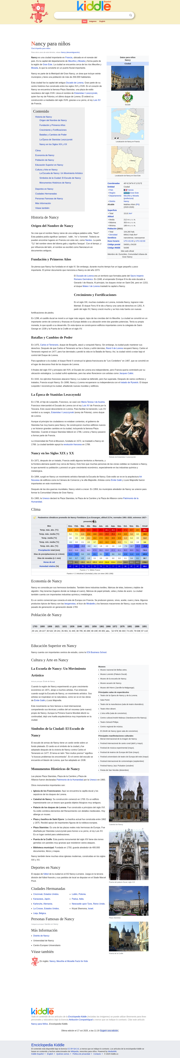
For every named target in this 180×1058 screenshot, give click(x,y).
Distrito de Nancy (41, 936)
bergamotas (70, 604)
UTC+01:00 (128, 241)
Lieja (35, 913)
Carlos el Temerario (49, 345)
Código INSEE (114, 248)
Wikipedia (75, 1051)
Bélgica (42, 913)
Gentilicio (112, 238)
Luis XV (97, 100)
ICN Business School (96, 652)
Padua (75, 899)
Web (84, 21)
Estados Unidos (51, 894)
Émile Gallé (116, 480)
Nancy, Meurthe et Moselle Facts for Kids (69, 961)
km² (130, 213)
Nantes (88, 240)
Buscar (130, 15)
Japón (47, 899)
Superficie (112, 210)
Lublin (74, 894)
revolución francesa (72, 444)
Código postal (114, 244)
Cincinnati (38, 894)
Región (112, 193)
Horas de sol (49, 562)
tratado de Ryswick (129, 382)
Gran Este (134, 193)
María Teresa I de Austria (93, 402)
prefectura (128, 198)
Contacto (97, 1054)
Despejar (125, 15)
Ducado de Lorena (75, 83)
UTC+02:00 (140, 241)
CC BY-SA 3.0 (73, 1049)
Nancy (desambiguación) (70, 52)
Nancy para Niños (39, 1024)
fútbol (46, 874)
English (102, 21)
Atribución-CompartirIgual (81, 1020)
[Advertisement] (90, 31)
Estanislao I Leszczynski (85, 93)
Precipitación (44, 550)
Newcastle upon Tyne (82, 904)
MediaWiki (112, 1051)
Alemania (47, 904)
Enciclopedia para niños (40, 48)
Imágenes (92, 21)
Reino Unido (99, 904)
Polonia (82, 894)
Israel (90, 908)
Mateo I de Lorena (91, 286)
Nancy (126, 201)
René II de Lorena (114, 348)
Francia (130, 190)
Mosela (34, 68)
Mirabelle (90, 604)
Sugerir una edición (109, 1030)
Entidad (111, 187)
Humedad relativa (47, 566)
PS (137, 204)
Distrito (112, 201)
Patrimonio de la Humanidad (70, 780)
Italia (81, 899)
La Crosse (38, 908)
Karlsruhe (37, 904)
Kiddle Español (37, 1054)
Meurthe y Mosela (131, 196)
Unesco (46, 498)
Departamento (115, 196)
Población (112, 229)
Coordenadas (114, 183)
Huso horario (113, 241)
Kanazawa (38, 899)
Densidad (113, 235)
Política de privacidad (81, 1054)
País (111, 190)
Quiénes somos (62, 1054)
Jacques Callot (126, 373)
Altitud (111, 216)
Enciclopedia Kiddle (77, 1017)
